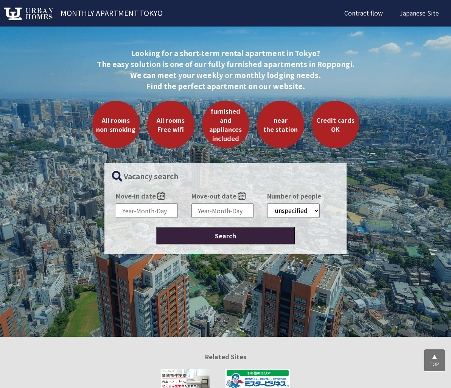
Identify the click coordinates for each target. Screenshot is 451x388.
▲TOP (434, 360)
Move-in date (140, 195)
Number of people (294, 195)
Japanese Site (419, 12)
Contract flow (363, 12)
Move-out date (218, 195)
